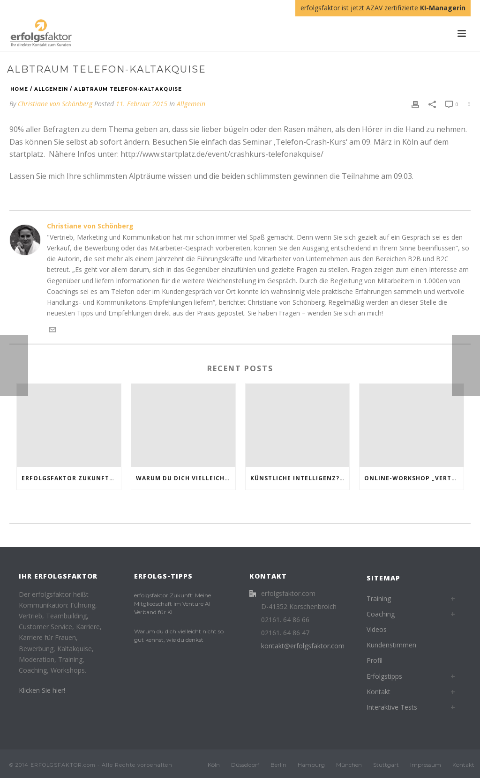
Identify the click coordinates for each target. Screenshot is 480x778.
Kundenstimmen (391, 644)
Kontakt (378, 691)
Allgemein (51, 89)
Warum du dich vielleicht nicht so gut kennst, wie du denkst (185, 478)
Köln (214, 764)
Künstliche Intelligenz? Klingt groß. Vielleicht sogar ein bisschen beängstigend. (300, 478)
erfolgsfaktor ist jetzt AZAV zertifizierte (382, 7)
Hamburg (311, 764)
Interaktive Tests (392, 707)
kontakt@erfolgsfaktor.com (303, 646)
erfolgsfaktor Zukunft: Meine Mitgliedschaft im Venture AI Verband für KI (71, 478)
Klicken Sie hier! (42, 690)
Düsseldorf (245, 764)
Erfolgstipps (384, 676)
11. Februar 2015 (141, 103)
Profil (374, 660)
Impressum (425, 764)
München (349, 764)
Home (19, 89)
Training (379, 598)
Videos (377, 629)
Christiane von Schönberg (55, 103)
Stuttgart (386, 764)
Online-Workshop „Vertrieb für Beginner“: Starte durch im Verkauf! (414, 478)
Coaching (381, 613)
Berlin (278, 764)
